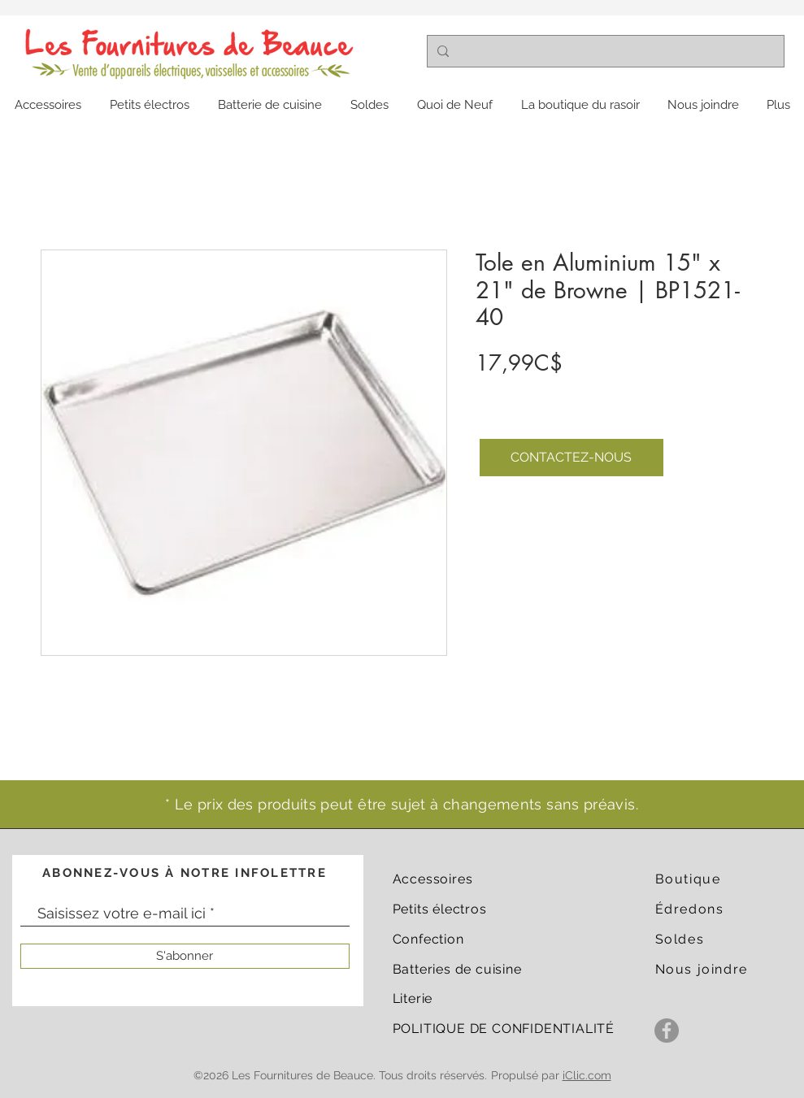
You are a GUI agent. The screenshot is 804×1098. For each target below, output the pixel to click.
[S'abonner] (185, 956)
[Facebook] (666, 1030)
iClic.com (587, 1075)
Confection (428, 939)
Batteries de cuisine (457, 969)
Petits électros (440, 909)
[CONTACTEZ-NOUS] (571, 457)
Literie (413, 998)
